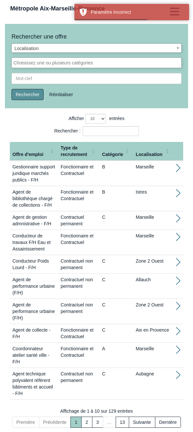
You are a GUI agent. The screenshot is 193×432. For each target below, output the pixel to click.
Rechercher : (67, 130)
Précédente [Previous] (55, 422)
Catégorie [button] (113, 154)
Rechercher (27, 94)
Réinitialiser (61, 94)
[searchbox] (96, 63)
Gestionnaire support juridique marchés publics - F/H (33, 173)
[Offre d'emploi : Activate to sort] (34, 151)
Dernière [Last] (168, 422)
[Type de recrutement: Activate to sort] (79, 151)
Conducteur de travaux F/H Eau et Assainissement (31, 242)
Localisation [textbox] (26, 48)
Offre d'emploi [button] (27, 154)
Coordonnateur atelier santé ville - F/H (30, 355)
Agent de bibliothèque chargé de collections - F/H (32, 198)
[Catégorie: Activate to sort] (116, 151)
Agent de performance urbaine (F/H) (33, 286)
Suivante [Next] (142, 422)
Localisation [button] (149, 154)
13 (122, 422)
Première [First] (25, 422)
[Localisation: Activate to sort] (153, 151)
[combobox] (96, 48)
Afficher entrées (96, 119)
